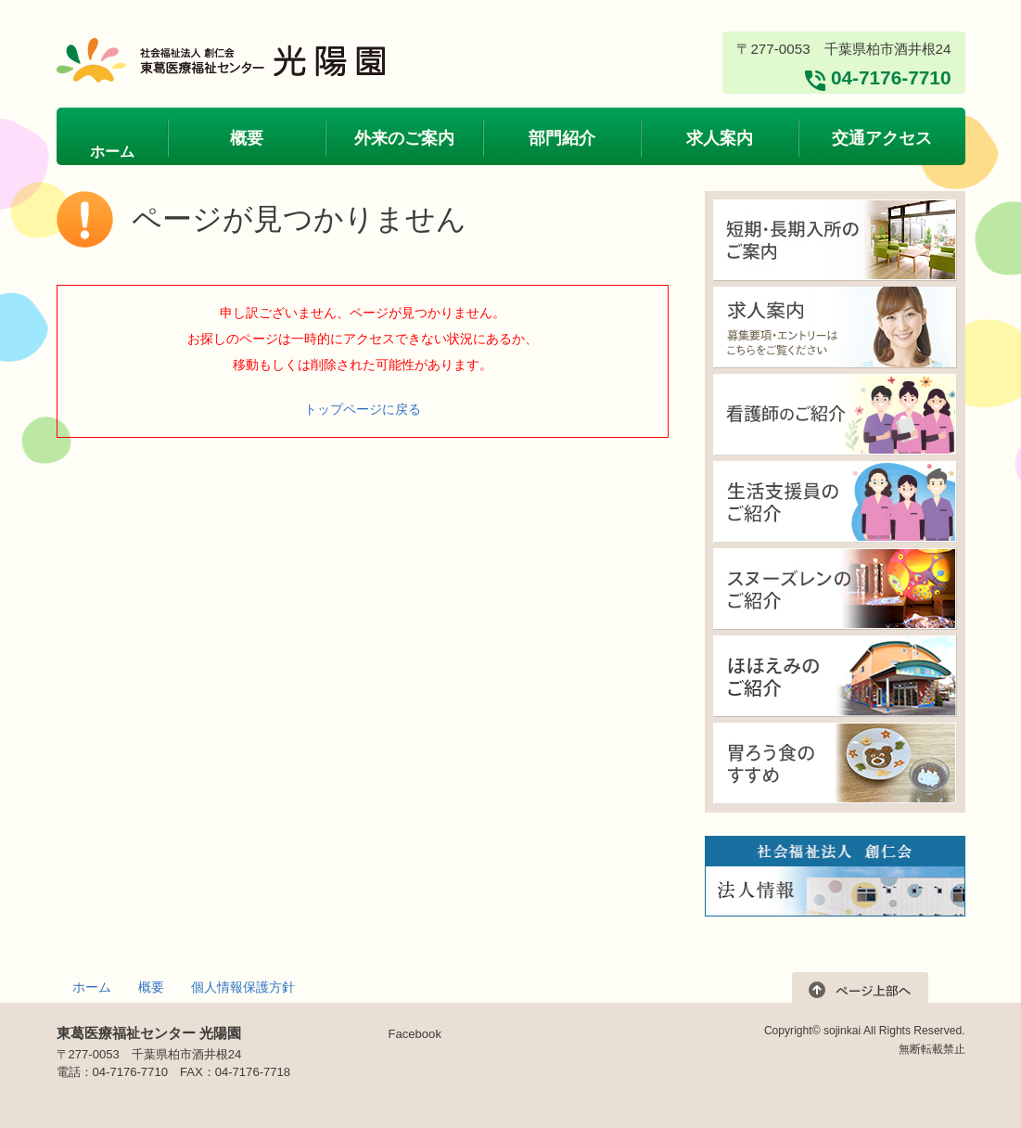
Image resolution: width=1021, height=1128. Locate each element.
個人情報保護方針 (243, 987)
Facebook (415, 1034)
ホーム (91, 987)
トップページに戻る (362, 409)
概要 (151, 987)
